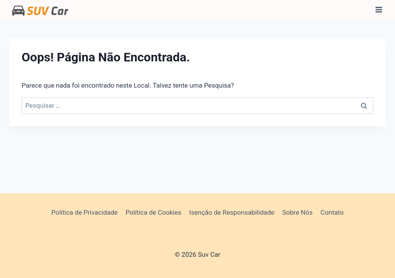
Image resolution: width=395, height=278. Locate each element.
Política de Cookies (153, 212)
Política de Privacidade (84, 212)
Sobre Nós (297, 212)
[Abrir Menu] (378, 10)
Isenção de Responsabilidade (231, 212)
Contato (332, 212)
